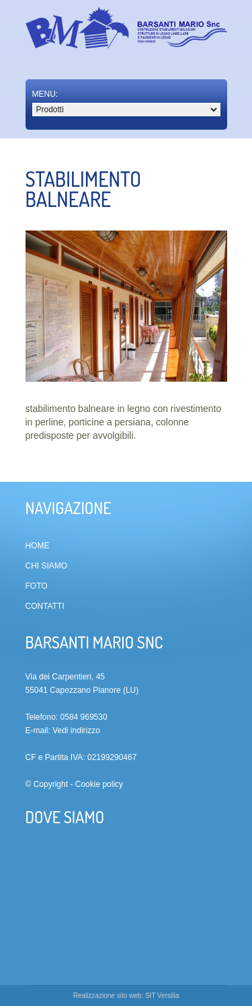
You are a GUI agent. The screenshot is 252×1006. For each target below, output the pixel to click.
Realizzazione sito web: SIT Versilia (126, 995)
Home (38, 545)
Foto (37, 586)
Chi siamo (47, 566)
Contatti (45, 606)
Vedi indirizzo (76, 730)
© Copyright (47, 784)
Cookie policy (99, 784)
